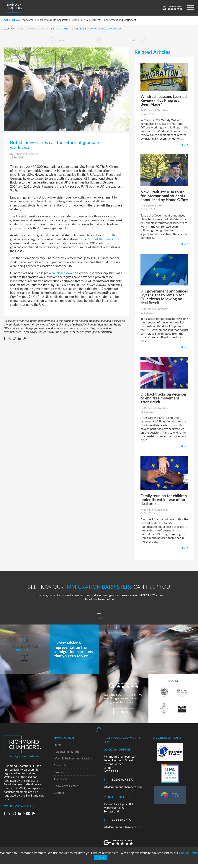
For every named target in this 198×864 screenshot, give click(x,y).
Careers (59, 772)
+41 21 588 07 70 (117, 819)
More (124, 711)
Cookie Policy (188, 853)
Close (101, 857)
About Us (60, 765)
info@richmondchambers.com (123, 785)
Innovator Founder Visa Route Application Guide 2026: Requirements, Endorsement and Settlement (79, 20)
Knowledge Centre (37, 29)
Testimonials (62, 779)
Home (20, 29)
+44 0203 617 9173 (119, 779)
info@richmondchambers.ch (122, 825)
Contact (59, 793)
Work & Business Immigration (73, 758)
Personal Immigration (67, 752)
